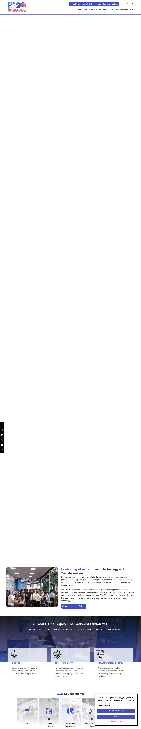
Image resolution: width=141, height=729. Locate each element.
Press (132, 9)
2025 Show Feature (119, 9)
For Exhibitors (91, 9)
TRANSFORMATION (110, 684)
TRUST (16, 684)
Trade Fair (79, 9)
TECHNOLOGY (64, 684)
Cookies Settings (116, 722)
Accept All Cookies (116, 711)
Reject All (116, 716)
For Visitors (104, 9)
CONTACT (129, 4)
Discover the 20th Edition (73, 606)
